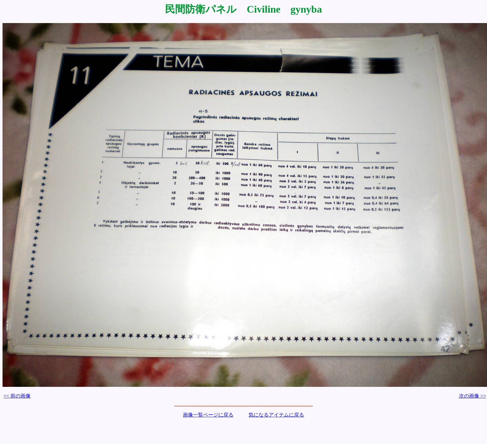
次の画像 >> (472, 396)
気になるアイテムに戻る (276, 414)
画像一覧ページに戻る (208, 414)
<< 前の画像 (17, 396)
